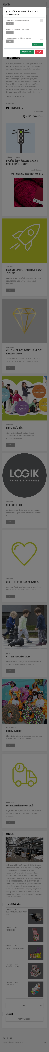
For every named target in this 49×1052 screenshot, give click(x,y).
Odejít (39, 52)
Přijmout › (37, 44)
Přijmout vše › (27, 52)
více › (10, 23)
